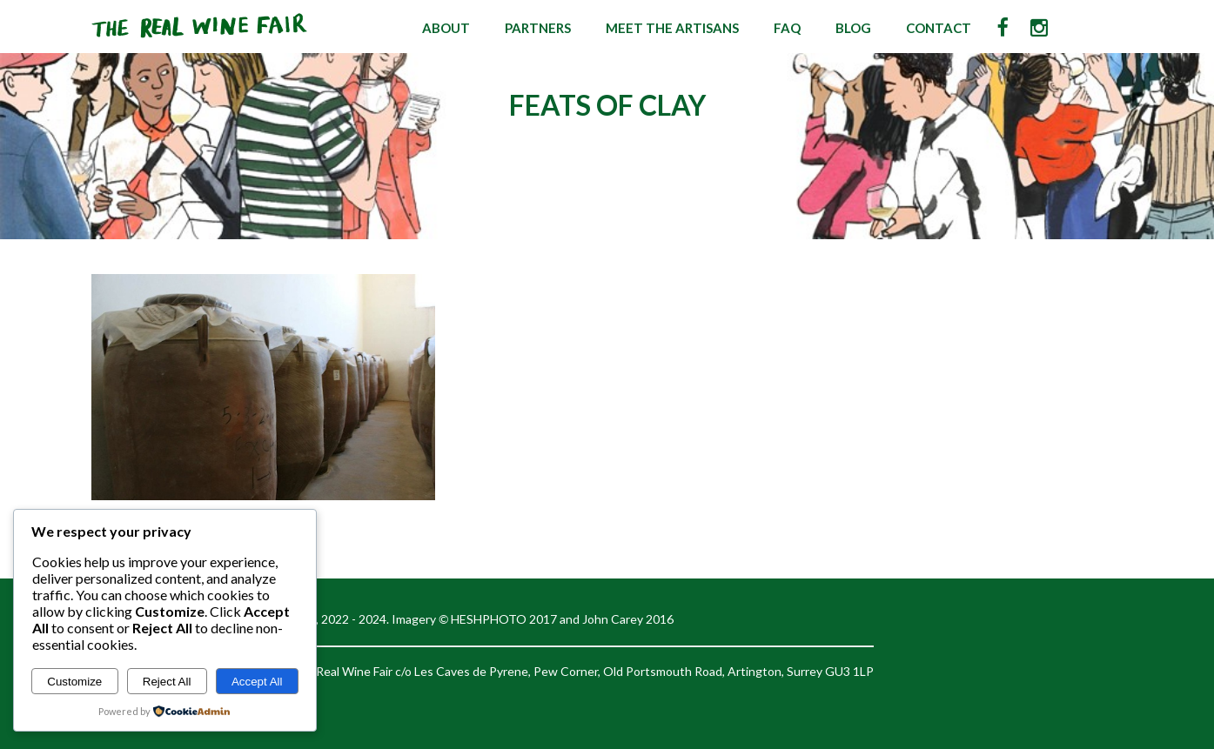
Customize (74, 681)
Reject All (167, 681)
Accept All (257, 681)
